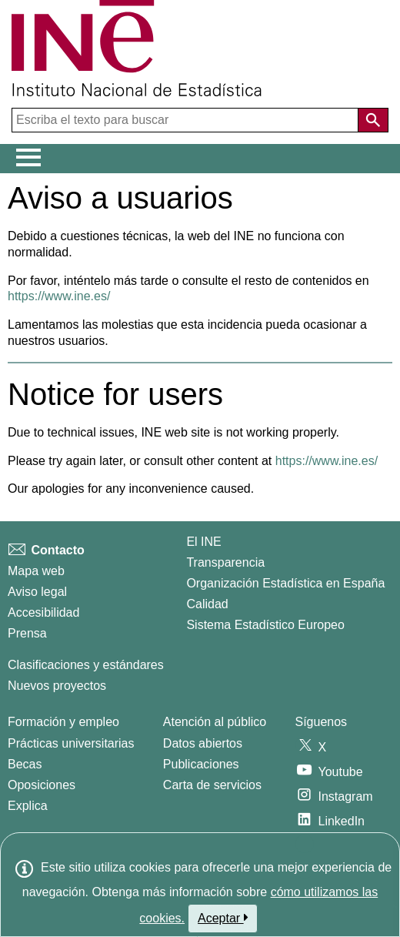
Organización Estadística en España (285, 583)
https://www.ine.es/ (59, 296)
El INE (203, 541)
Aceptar (223, 918)
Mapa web (36, 570)
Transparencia (225, 562)
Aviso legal (37, 591)
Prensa (27, 633)
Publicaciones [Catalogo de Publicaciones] (201, 764)
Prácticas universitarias (71, 743)
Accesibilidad (43, 612)
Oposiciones (41, 784)
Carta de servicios (212, 784)
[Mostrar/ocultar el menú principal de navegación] (29, 158)
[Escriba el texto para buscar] (187, 120)
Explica (28, 805)
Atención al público (214, 721)
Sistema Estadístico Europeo (265, 624)
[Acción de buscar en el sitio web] (373, 120)
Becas (25, 764)
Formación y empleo (63, 721)
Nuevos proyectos (57, 685)
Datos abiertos (202, 743)
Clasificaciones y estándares (86, 664)
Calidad (207, 604)
